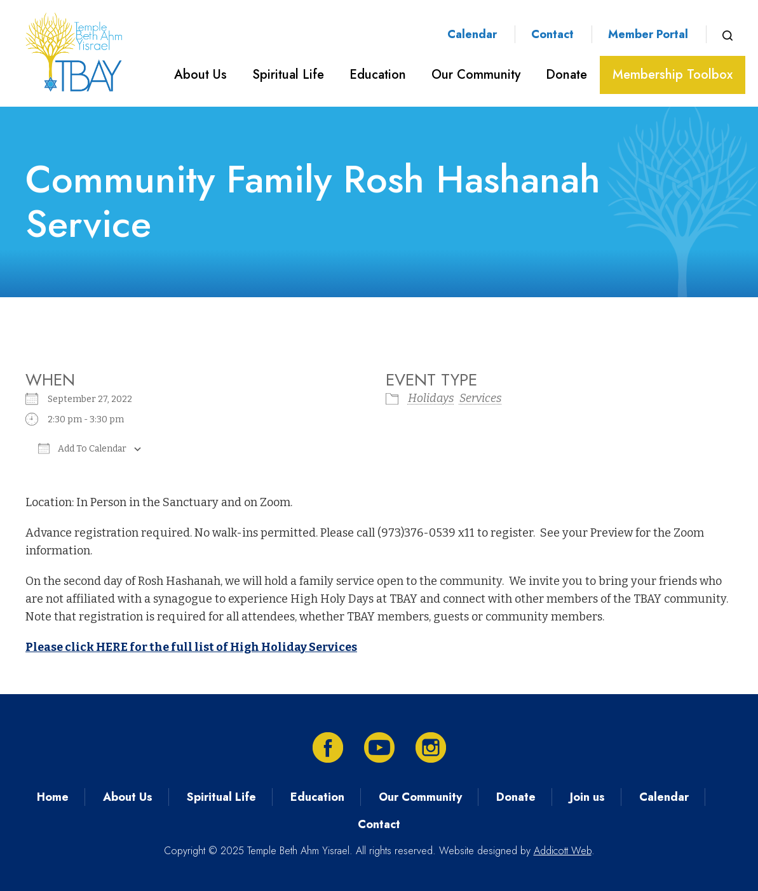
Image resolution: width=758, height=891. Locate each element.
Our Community (475, 74)
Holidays (431, 398)
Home (53, 797)
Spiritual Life (288, 74)
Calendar (472, 34)
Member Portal (648, 34)
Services (480, 398)
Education (377, 74)
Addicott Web (563, 850)
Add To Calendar (82, 448)
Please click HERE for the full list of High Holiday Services (191, 647)
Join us (587, 797)
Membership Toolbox (672, 74)
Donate (566, 74)
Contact (552, 34)
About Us (200, 74)
